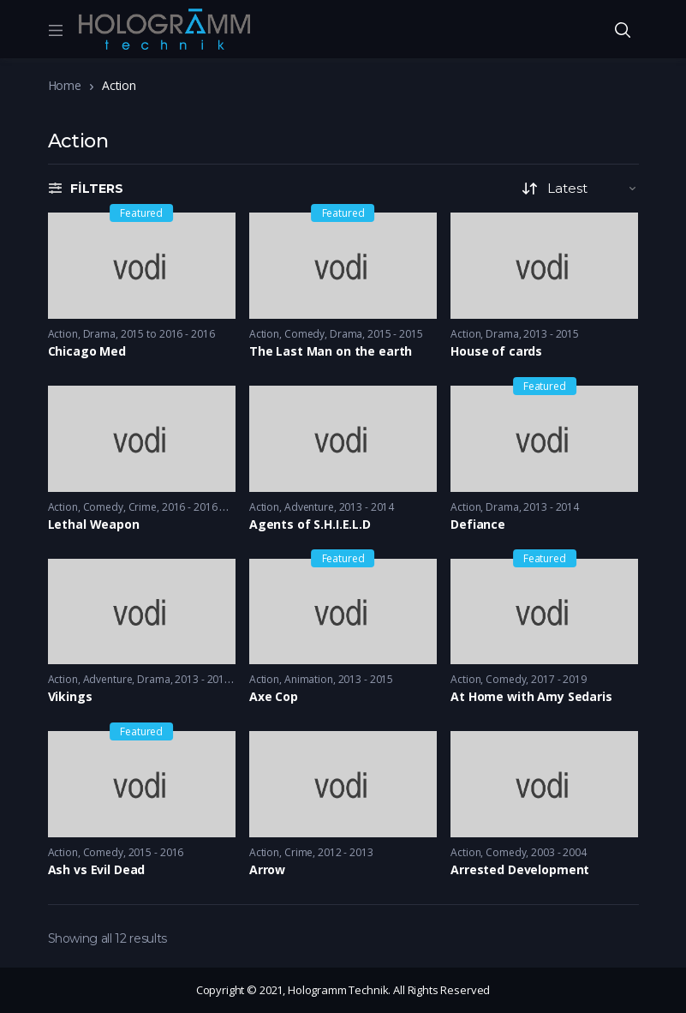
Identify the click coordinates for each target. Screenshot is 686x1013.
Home (64, 85)
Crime (142, 507)
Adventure (309, 507)
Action (63, 334)
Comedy (304, 334)
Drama (99, 334)
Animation (308, 679)
